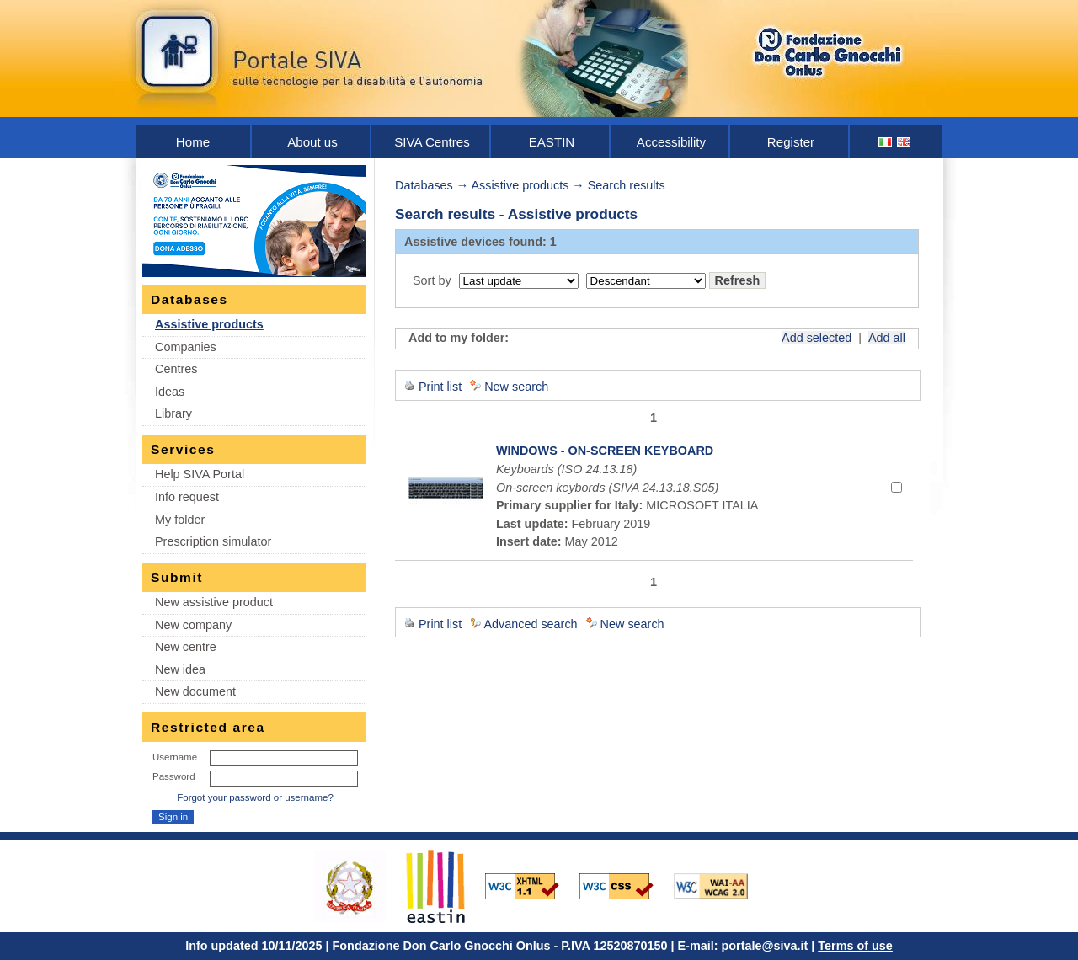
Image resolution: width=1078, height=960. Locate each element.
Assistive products (209, 324)
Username (174, 757)
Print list (440, 386)
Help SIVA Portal (199, 474)
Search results (626, 185)
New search (516, 386)
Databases (424, 185)
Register (790, 142)
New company (193, 625)
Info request (187, 497)
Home (193, 142)
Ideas (169, 391)
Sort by (432, 280)
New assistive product (214, 602)
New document (195, 691)
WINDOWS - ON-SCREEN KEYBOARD (604, 450)
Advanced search (530, 624)
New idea (180, 669)
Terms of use (855, 945)
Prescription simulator (213, 541)
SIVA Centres (432, 142)
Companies (185, 347)
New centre (185, 646)
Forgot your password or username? (255, 797)
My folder (180, 519)
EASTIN (552, 142)
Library (173, 413)
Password (173, 776)
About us (312, 142)
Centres (176, 369)
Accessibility (671, 142)
